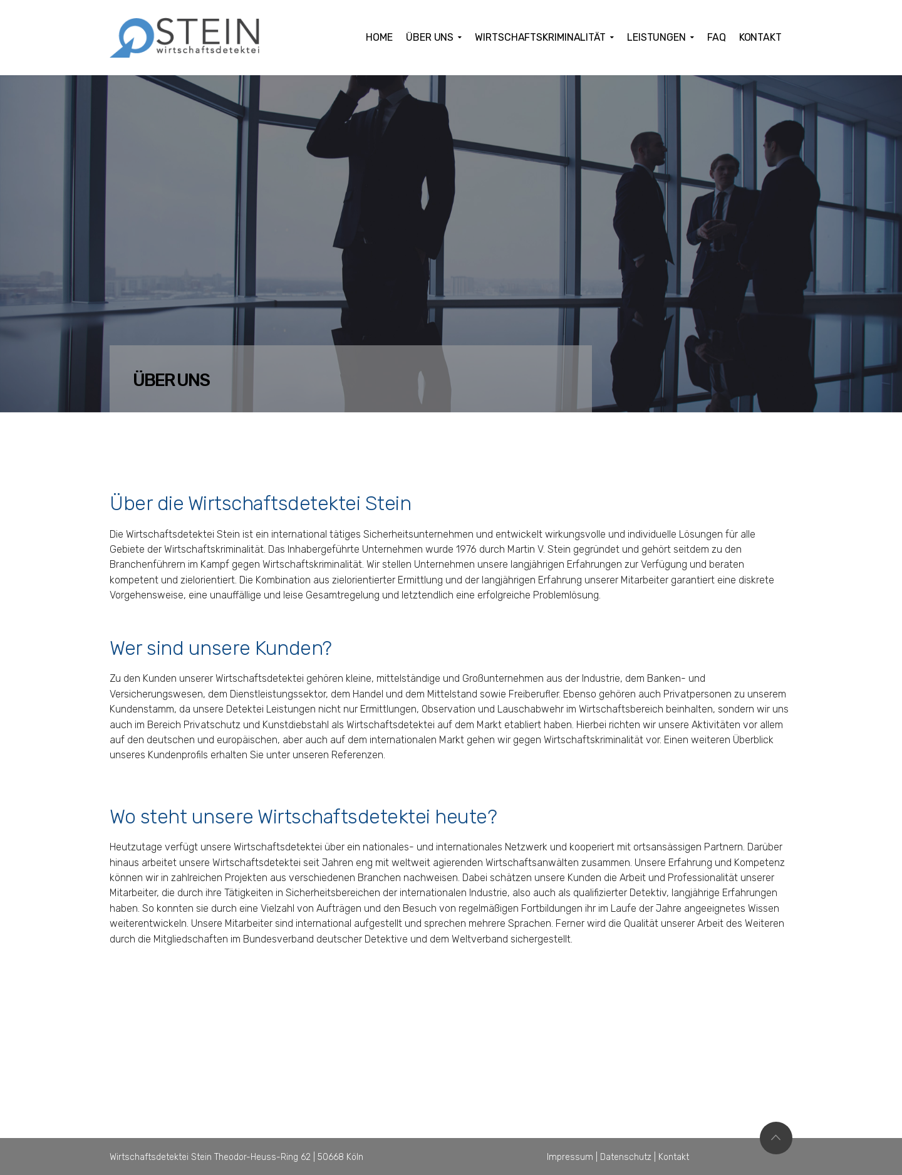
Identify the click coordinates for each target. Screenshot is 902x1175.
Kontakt (673, 1157)
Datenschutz (625, 1157)
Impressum (570, 1157)
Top (776, 1138)
